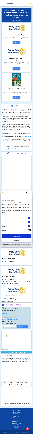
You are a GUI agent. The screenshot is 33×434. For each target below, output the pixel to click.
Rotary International (16, 423)
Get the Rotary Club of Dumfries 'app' (16, 352)
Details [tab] (16, 196)
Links (16, 415)
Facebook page (27, 136)
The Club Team (16, 413)
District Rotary (16, 426)
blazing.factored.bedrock (12, 319)
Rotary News (16, 427)
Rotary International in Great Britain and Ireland (20, 432)
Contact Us (16, 416)
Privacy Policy (16, 418)
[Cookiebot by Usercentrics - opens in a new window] (25, 192)
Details (16, 42)
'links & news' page (24, 359)
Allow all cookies (17, 236)
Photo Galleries (16, 412)
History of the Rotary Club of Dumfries (11, 148)
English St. (4, 313)
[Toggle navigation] (30, 3)
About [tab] (27, 196)
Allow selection (16, 240)
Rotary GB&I (16, 424)
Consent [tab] (6, 196)
